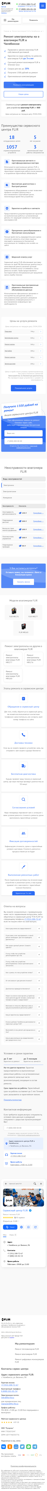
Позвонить (33, 20)
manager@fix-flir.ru (9, 1403)
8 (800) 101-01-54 (9, 1391)
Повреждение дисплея (7, 521)
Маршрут (10, 1227)
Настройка (8, 351)
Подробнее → (38, 513)
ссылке (12, 1337)
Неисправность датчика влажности (9, 513)
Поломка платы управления (8, 538)
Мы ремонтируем (11, 20)
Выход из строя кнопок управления (9, 529)
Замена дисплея (10, 364)
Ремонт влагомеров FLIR (26, 1354)
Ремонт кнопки (10, 344)
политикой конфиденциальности (26, 447)
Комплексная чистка (11, 338)
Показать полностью (13, 1100)
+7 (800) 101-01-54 (27, 9)
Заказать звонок (23, 582)
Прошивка (8, 331)
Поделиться (3, 1446)
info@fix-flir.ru (7, 1397)
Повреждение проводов (7, 546)
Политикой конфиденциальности (29, 1135)
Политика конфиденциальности (23, 1466)
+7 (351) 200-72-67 (27, 4)
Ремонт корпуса (10, 357)
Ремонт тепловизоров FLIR (27, 1349)
